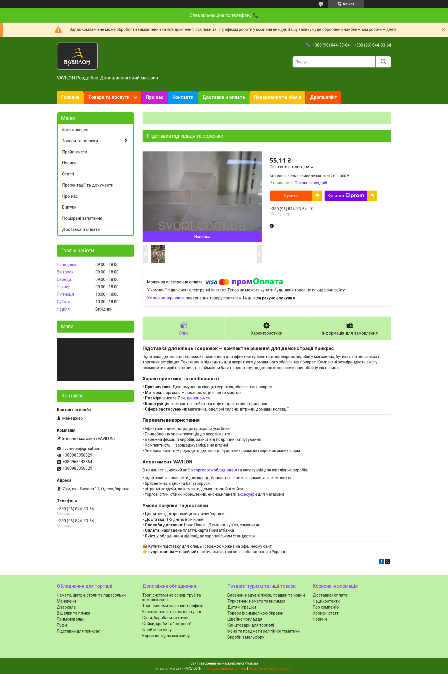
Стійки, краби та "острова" (166, 623)
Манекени (66, 601)
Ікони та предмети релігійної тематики (263, 631)
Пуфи (62, 625)
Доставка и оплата (223, 97)
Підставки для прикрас (78, 631)
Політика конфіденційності (271, 669)
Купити (291, 195)
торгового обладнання (215, 470)
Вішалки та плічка (73, 613)
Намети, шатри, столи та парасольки (91, 595)
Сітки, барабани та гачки (165, 617)
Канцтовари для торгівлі (250, 625)
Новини (69, 162)
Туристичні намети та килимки (256, 601)
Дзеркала (66, 607)
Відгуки (69, 207)
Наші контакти (326, 601)
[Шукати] (383, 61)
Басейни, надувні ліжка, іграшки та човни (266, 595)
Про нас (154, 97)
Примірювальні (71, 619)
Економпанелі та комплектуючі (171, 611)
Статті (68, 174)
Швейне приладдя (244, 619)
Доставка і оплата (330, 595)
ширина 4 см (199, 398)
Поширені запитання (82, 218)
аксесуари (247, 494)
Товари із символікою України (255, 613)
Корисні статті (326, 613)
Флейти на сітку (157, 629)
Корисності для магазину (166, 635)
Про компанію (326, 607)
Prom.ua (251, 663)
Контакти (182, 97)
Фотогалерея (75, 129)
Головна (70, 97)
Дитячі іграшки (241, 607)
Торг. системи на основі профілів (172, 605)
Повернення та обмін (277, 97)
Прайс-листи (74, 152)
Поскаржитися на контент (225, 669)
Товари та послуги (108, 97)
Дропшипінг (323, 97)
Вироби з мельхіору (245, 637)
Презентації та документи (87, 185)
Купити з (346, 195)
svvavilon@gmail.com (82, 448)
